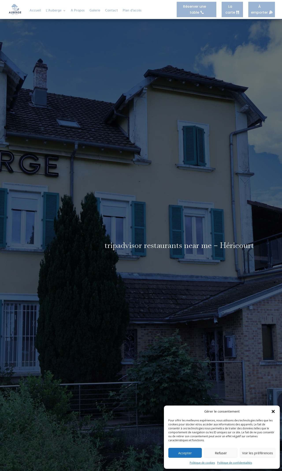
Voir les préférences (257, 453)
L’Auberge (53, 10)
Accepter (185, 453)
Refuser (221, 453)
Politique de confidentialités (234, 463)
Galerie (94, 10)
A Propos (78, 10)
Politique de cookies (202, 463)
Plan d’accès (132, 10)
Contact (111, 10)
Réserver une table (195, 9)
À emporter (259, 9)
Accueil (35, 10)
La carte (230, 9)
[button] (273, 411)
